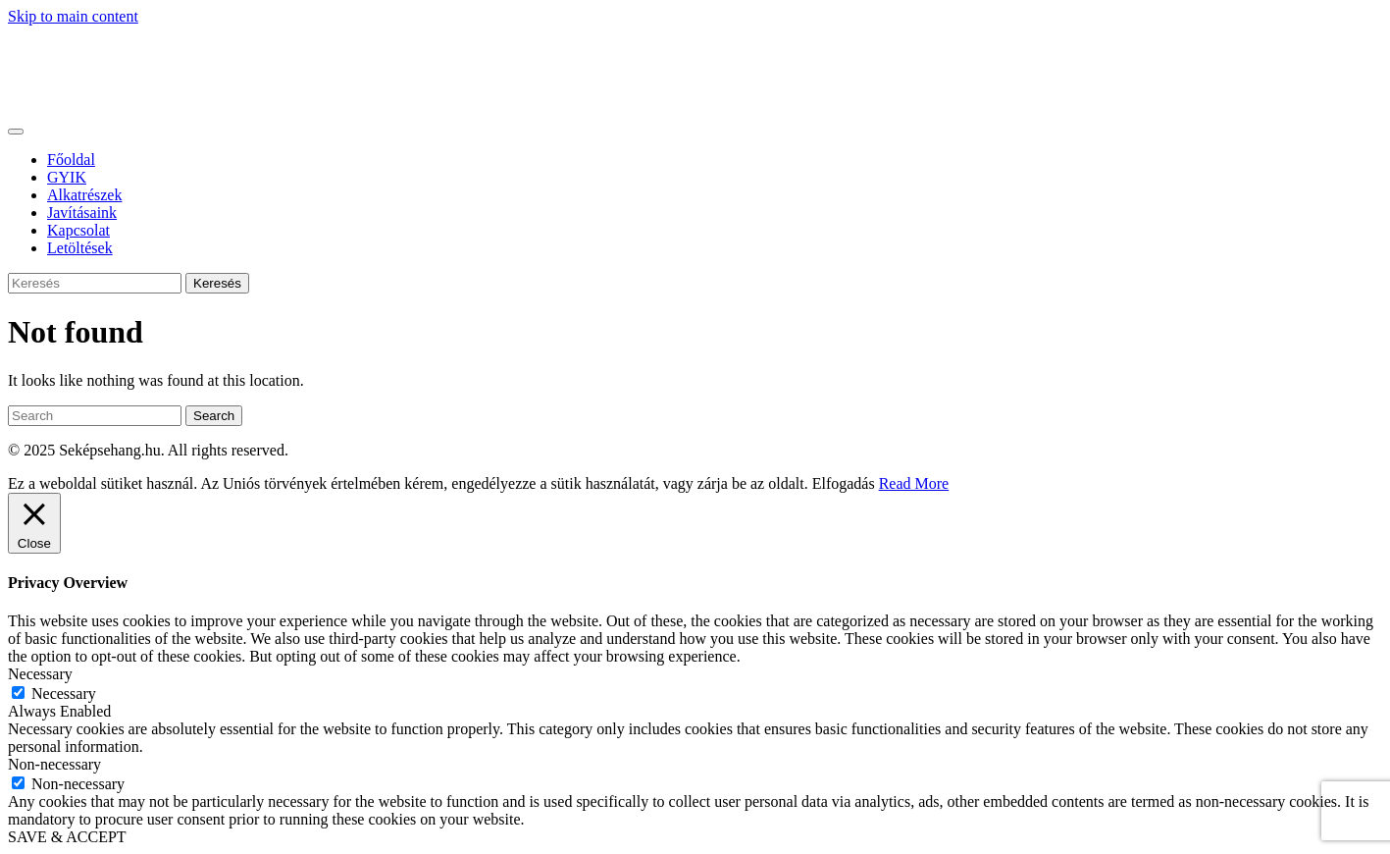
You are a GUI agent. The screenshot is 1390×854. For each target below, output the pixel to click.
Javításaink (82, 212)
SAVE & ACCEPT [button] (67, 836)
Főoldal (71, 159)
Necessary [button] (40, 674)
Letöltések (80, 248)
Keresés (217, 283)
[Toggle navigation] (16, 131)
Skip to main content (73, 16)
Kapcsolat (78, 230)
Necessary (63, 693)
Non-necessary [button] (54, 764)
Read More (914, 483)
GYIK (66, 177)
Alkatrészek (84, 195)
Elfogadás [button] (843, 483)
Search (213, 415)
